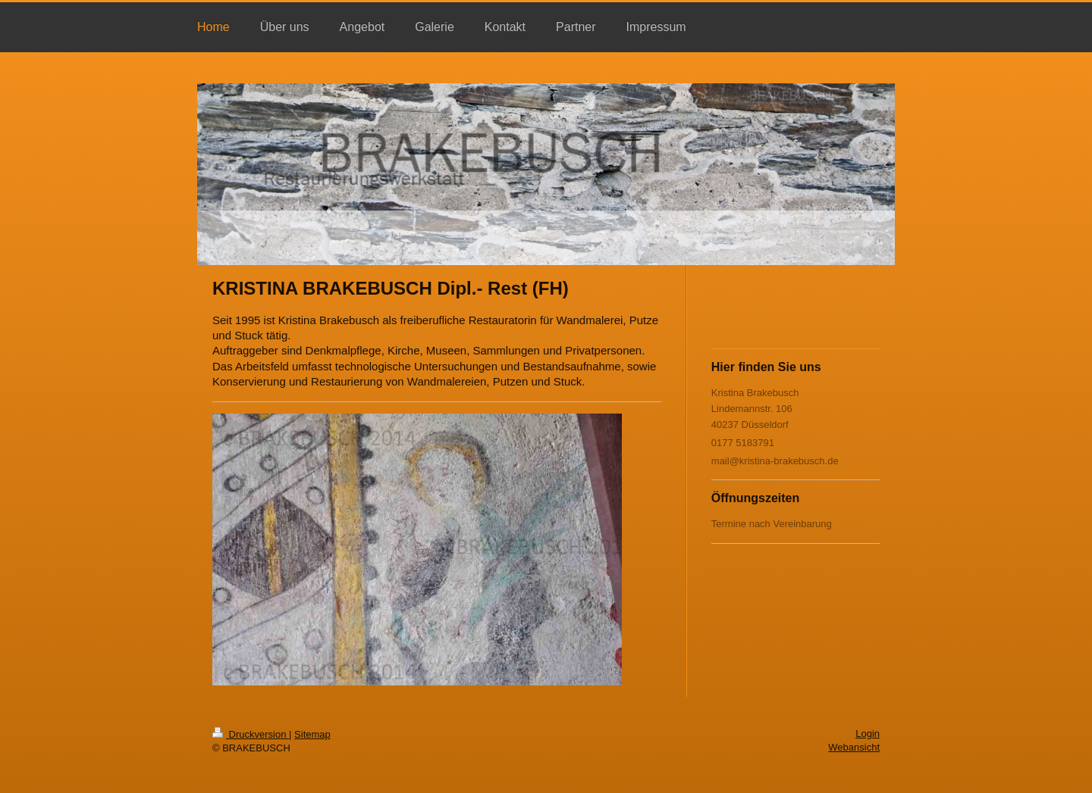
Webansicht (854, 747)
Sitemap (312, 734)
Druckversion (250, 734)
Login (867, 733)
